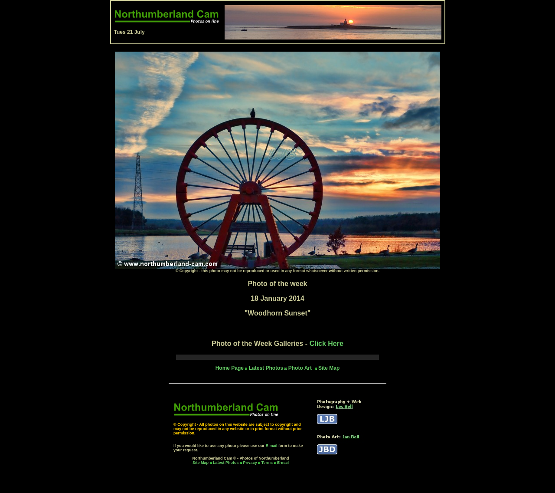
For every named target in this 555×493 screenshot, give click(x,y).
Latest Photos (226, 462)
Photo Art (300, 368)
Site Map (329, 368)
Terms (267, 462)
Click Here (326, 343)
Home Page (229, 368)
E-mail (272, 446)
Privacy (250, 462)
